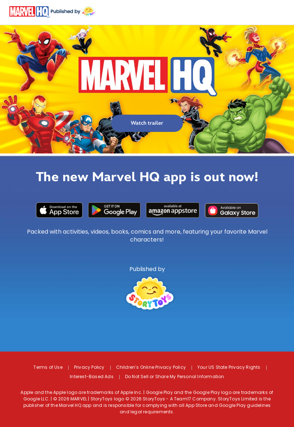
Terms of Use (47, 367)
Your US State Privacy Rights (229, 367)
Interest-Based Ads (92, 377)
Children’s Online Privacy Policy (151, 367)
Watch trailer (147, 123)
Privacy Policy (89, 367)
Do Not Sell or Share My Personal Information (174, 377)
